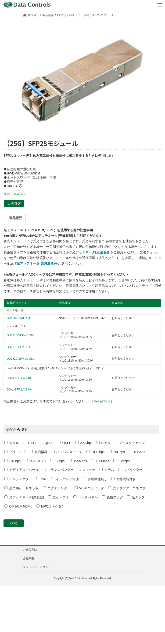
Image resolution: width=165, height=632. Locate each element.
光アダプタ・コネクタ (127, 488)
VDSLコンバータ (89, 488)
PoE (41, 479)
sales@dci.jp (101, 401)
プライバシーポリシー (37, 567)
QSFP (47, 443)
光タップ (136, 497)
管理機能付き (123, 479)
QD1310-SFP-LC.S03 (20, 335)
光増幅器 (38, 452)
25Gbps (18, 193)
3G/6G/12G (35, 461)
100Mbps (100, 461)
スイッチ (87, 470)
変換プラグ (112, 497)
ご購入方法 (30, 549)
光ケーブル (58, 497)
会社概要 (28, 558)
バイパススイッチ (67, 452)
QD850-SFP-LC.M (18, 318)
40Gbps (137, 452)
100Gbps (95, 452)
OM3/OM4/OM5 (18, 506)
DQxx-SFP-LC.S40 (19, 389)
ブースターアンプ (129, 443)
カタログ (14, 203)
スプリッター (130, 470)
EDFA (103, 443)
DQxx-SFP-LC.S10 (19, 378)
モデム (107, 470)
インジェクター (18, 479)
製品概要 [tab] (15, 218)
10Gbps (12, 461)
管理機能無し (95, 479)
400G (29, 443)
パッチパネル (85, 497)
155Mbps (78, 461)
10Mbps (121, 461)
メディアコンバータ (21, 470)
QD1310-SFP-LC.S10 (20, 347)
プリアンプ (14, 452)
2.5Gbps (84, 443)
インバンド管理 (65, 479)
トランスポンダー (58, 470)
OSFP (64, 443)
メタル (11, 443)
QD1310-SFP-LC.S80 (20, 358)
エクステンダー (56, 488)
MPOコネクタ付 (50, 506)
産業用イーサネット (21, 488)
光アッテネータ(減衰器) (24, 497)
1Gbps (57, 461)
